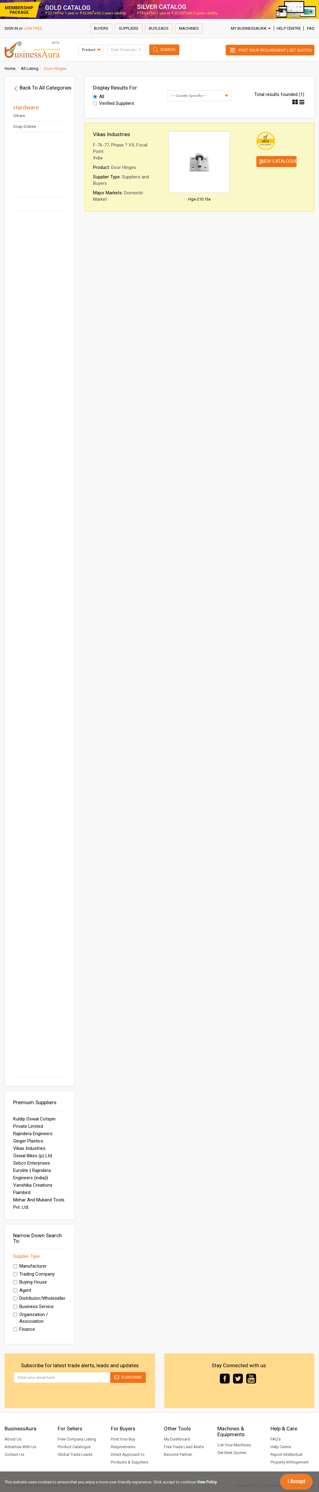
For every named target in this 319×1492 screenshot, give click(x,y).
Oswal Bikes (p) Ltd (32, 1155)
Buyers (101, 28)
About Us (13, 1439)
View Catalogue (278, 161)
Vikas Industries (29, 1148)
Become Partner (178, 1454)
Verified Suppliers (113, 103)
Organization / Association (30, 1318)
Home (10, 68)
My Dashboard (177, 1439)
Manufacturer (30, 1266)
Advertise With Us (20, 1446)
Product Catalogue (74, 1446)
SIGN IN (11, 28)
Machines (189, 28)
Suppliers (128, 28)
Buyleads (159, 28)
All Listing (29, 68)
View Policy (207, 1482)
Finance (24, 1329)
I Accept (296, 1481)
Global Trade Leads (75, 1454)
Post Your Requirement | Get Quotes (275, 50)
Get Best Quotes (231, 1452)
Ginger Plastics (28, 1141)
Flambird (21, 1192)
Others (19, 115)
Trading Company (34, 1274)
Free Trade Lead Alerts (184, 1446)
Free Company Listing (77, 1439)
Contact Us (14, 1454)
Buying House (30, 1282)
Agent (22, 1290)
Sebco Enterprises (31, 1163)
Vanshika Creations (33, 1185)
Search (167, 49)
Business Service (33, 1306)
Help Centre (289, 28)
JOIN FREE (33, 28)
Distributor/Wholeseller (39, 1298)
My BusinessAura (250, 28)
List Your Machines (234, 1445)
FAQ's (275, 1439)
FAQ (310, 28)
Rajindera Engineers (33, 1133)
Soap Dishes (24, 126)
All (98, 96)
